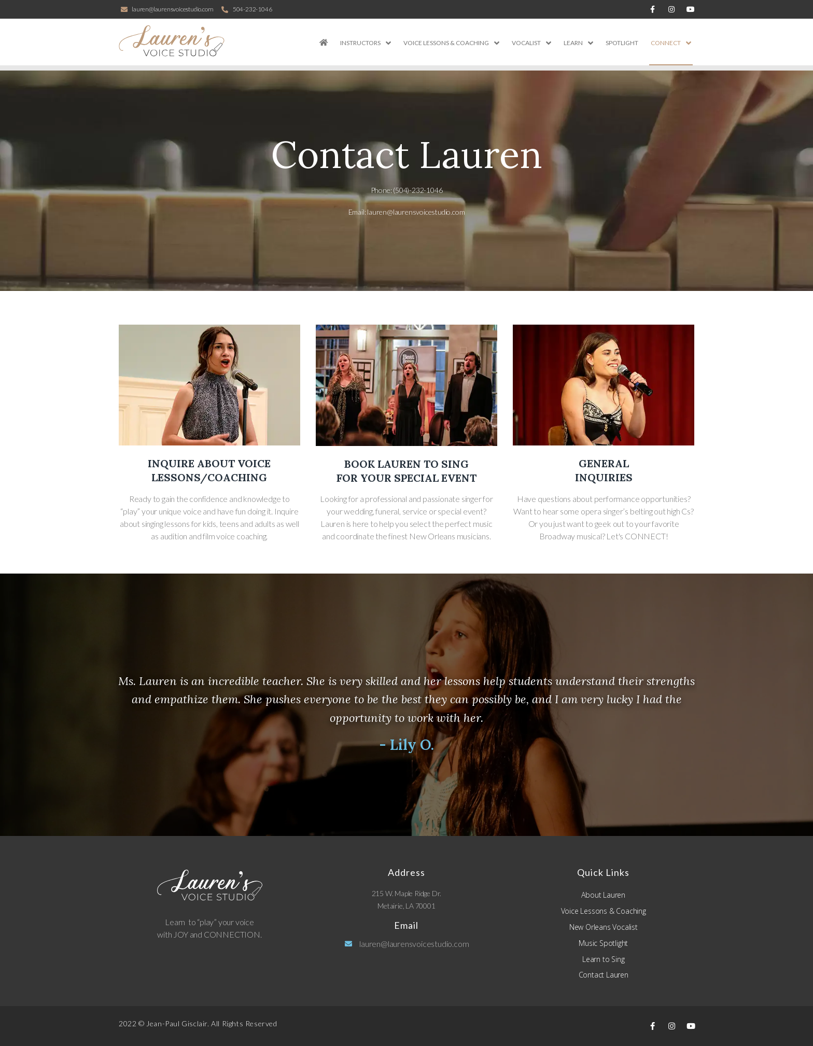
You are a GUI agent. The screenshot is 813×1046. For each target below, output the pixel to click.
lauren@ (416, 211)
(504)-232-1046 (417, 190)
